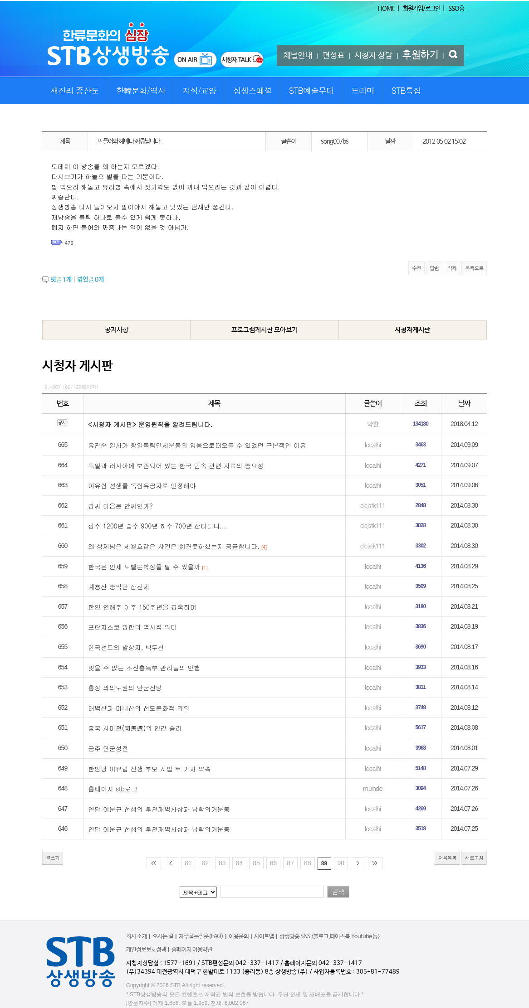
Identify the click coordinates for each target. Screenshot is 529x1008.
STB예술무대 (311, 90)
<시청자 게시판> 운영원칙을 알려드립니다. (150, 424)
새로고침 (474, 857)
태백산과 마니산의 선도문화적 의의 (139, 707)
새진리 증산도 (74, 90)
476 (69, 242)
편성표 (333, 55)
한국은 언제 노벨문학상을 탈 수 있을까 (144, 566)
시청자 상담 (373, 55)
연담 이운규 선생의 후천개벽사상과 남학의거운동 (159, 809)
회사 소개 (136, 936)
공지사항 (116, 330)
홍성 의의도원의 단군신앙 (125, 687)
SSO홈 (456, 8)
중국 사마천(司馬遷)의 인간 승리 (135, 727)
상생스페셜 (252, 90)
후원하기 (420, 55)
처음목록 (447, 857)
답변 (434, 268)
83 (222, 863)
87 (290, 863)
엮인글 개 (90, 279)
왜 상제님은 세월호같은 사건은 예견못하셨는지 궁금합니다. (174, 546)
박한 (372, 423)
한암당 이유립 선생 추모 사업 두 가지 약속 (149, 768)
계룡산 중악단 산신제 (118, 586)
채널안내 (298, 55)
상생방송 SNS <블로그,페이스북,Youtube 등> (329, 936)
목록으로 (474, 268)
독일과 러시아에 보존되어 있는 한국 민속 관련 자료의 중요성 (176, 465)
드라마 (362, 90)
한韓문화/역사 (141, 90)
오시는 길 (162, 936)
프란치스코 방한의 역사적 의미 (132, 626)
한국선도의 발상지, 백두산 (126, 647)
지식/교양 (199, 90)
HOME (386, 8)
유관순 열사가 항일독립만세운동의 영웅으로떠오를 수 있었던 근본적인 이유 (197, 445)
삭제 (451, 268)
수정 (416, 268)
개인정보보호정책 (146, 949)
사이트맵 (264, 936)
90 (341, 863)
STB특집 (406, 90)
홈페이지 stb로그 (112, 788)
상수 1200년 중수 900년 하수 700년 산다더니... (157, 525)
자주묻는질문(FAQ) (201, 936)
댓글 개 (61, 279)
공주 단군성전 (108, 748)
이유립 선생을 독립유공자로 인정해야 (142, 485)
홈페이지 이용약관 (191, 949)
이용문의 (239, 936)
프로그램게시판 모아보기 (264, 330)
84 (239, 863)
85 (256, 863)
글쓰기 (52, 857)
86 (273, 863)
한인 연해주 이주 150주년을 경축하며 (142, 606)
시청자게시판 (412, 330)
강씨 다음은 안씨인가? (120, 505)
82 (205, 863)
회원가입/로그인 (421, 8)
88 (307, 863)
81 (188, 863)
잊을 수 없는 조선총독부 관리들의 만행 (144, 667)
